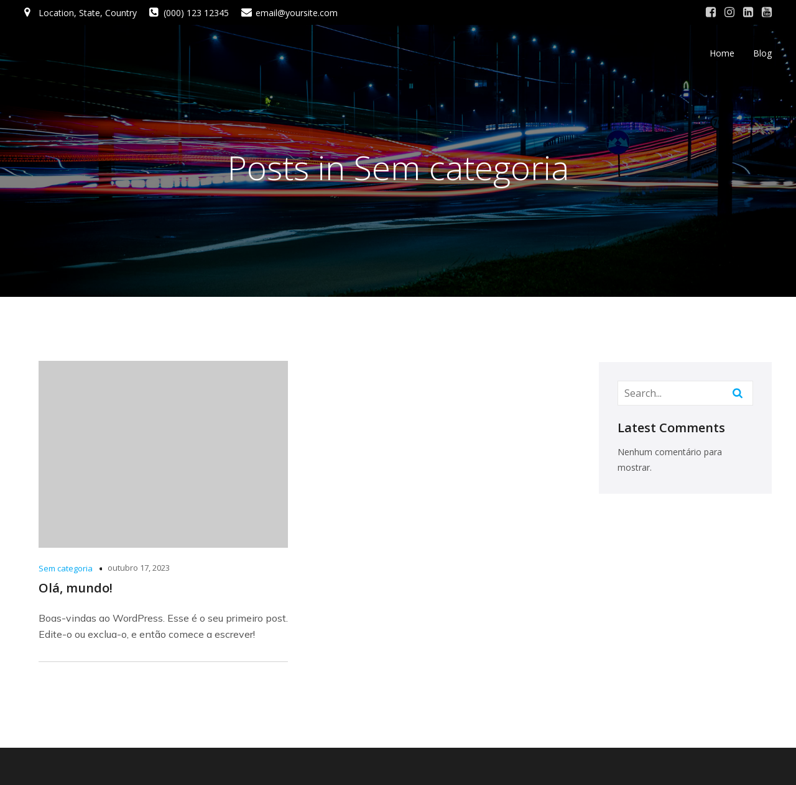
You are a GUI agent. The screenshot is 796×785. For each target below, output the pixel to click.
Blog (762, 53)
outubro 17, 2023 (139, 567)
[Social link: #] (710, 12)
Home (722, 53)
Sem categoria (66, 568)
